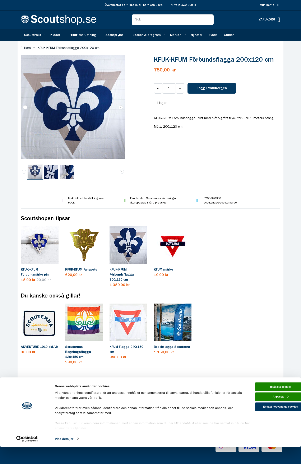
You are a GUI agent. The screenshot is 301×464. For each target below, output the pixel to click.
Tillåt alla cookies (266, 404)
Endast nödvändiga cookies (266, 428)
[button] (25, 107)
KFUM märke (163, 269)
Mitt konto (267, 5)
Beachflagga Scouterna (172, 347)
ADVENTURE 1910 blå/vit (39, 347)
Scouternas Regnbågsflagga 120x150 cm (78, 352)
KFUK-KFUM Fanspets (81, 269)
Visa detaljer (64, 456)
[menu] (150, 35)
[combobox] (173, 19)
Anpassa (266, 416)
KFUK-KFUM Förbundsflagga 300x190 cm (122, 274)
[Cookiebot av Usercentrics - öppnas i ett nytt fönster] (27, 456)
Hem (27, 48)
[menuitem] (34, 35)
